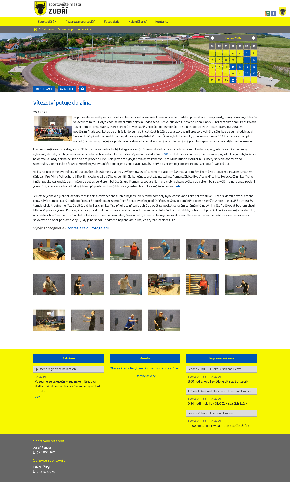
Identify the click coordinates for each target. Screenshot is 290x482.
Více (37, 396)
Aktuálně (48, 29)
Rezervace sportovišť (80, 21)
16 (233, 67)
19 (253, 67)
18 (246, 67)
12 (253, 60)
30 (233, 80)
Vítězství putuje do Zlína (74, 29)
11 (246, 60)
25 (246, 73)
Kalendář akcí (137, 21)
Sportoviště (46, 21)
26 (253, 73)
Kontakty (161, 21)
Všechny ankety (145, 375)
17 (239, 67)
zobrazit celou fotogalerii (88, 228)
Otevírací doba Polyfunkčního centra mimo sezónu (144, 368)
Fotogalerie (111, 21)
